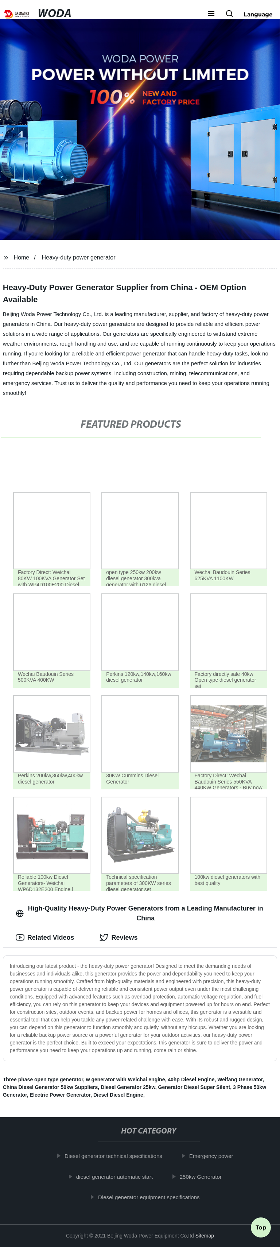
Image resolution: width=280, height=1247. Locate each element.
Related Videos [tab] (45, 937)
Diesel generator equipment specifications (152, 1197)
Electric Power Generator (60, 1095)
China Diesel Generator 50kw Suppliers (50, 1087)
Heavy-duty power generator (79, 257)
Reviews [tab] (118, 937)
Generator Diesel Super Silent (194, 1087)
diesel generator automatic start (117, 1176)
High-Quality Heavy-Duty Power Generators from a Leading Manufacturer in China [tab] (139, 913)
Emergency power (214, 1156)
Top (261, 1227)
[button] (211, 14)
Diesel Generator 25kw (128, 1087)
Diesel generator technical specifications (117, 1156)
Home (22, 257)
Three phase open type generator (43, 1079)
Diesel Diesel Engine (118, 1095)
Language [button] (258, 14)
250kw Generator (204, 1176)
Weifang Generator (239, 1079)
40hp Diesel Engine (191, 1079)
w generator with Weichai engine (125, 1079)
